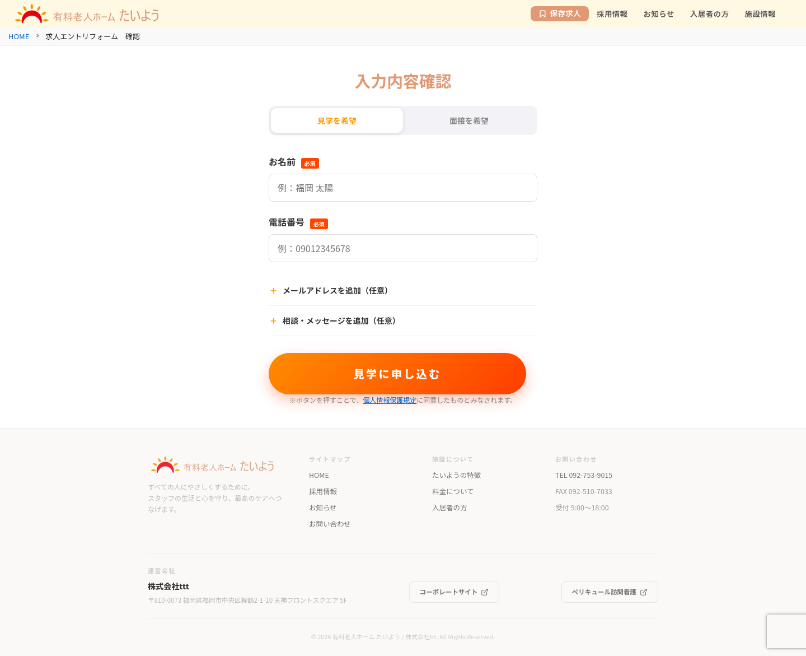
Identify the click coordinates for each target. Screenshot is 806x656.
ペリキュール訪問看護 (610, 591)
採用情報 (323, 491)
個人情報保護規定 (389, 399)
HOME (18, 36)
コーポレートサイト (454, 591)
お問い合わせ (330, 524)
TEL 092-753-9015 (583, 475)
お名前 (294, 161)
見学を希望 (337, 120)
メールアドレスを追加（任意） (330, 290)
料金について (453, 491)
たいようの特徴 (456, 475)
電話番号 (298, 222)
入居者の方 (449, 508)
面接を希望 (469, 120)
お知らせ (323, 508)
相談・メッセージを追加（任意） (334, 321)
